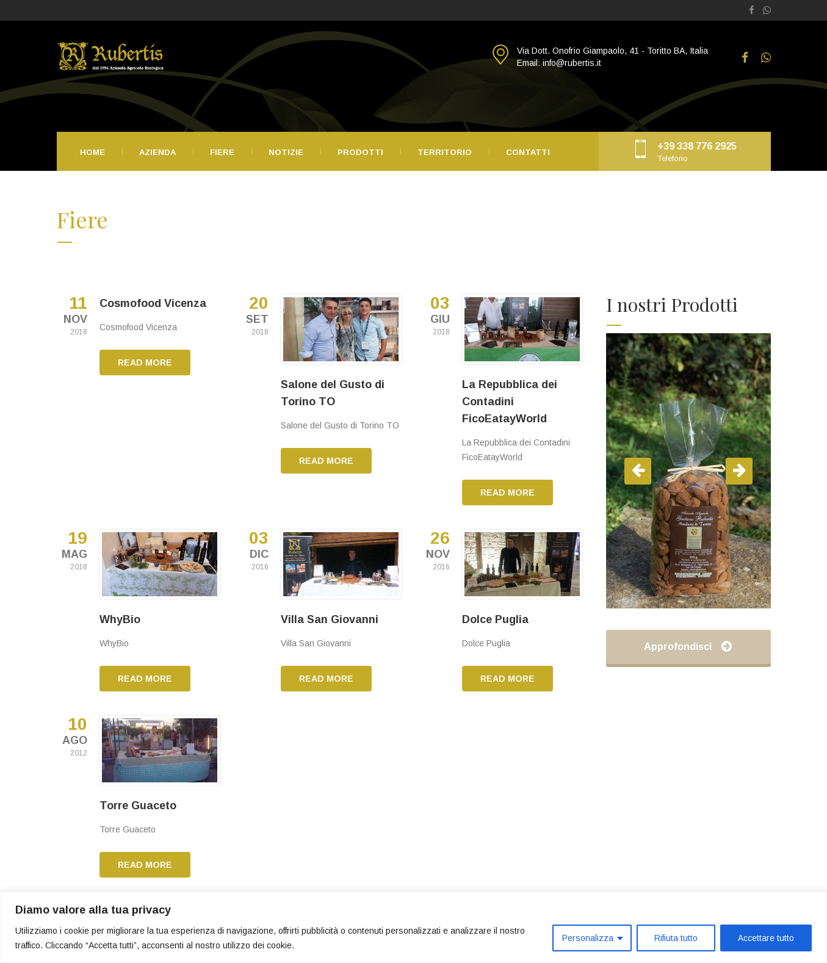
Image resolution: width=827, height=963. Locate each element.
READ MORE (145, 362)
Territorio (444, 152)
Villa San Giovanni (329, 619)
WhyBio (119, 619)
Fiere (222, 152)
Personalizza (587, 938)
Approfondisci (688, 646)
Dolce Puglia (495, 619)
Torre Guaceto (137, 805)
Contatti (528, 152)
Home (92, 152)
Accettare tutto (766, 938)
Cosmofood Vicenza (152, 303)
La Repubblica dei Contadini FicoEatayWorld (509, 401)
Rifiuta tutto (676, 938)
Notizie (286, 152)
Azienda (157, 152)
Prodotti (360, 152)
